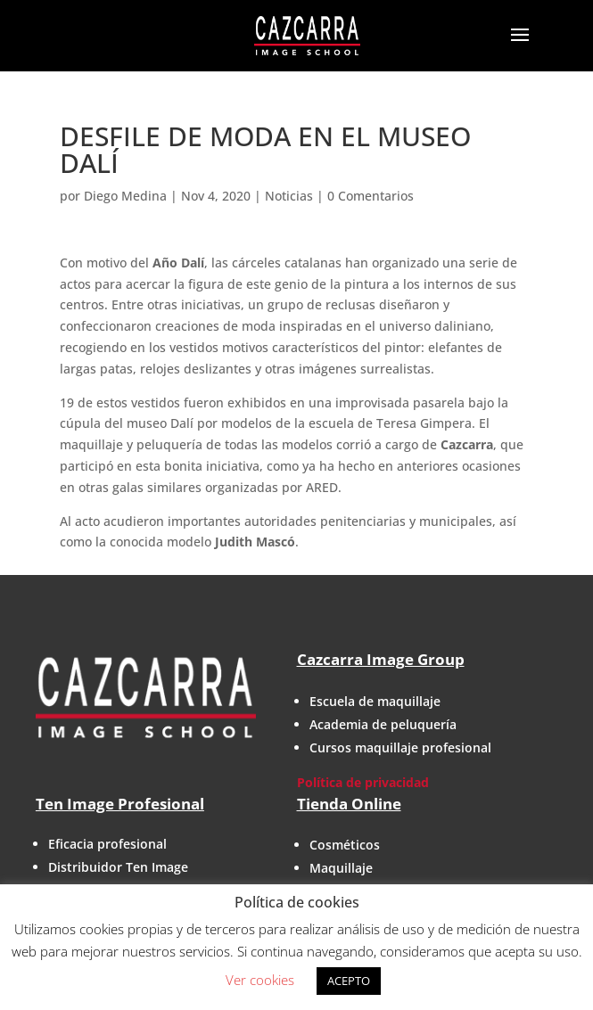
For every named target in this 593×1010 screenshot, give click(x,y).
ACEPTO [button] (348, 981)
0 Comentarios (370, 195)
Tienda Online (349, 803)
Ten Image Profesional (120, 803)
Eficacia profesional (107, 843)
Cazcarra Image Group (381, 659)
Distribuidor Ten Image (118, 866)
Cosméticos (344, 844)
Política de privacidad (363, 782)
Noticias (289, 195)
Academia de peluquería (383, 724)
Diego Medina (125, 195)
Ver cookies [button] (260, 980)
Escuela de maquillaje (375, 701)
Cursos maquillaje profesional (400, 747)
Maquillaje (341, 867)
